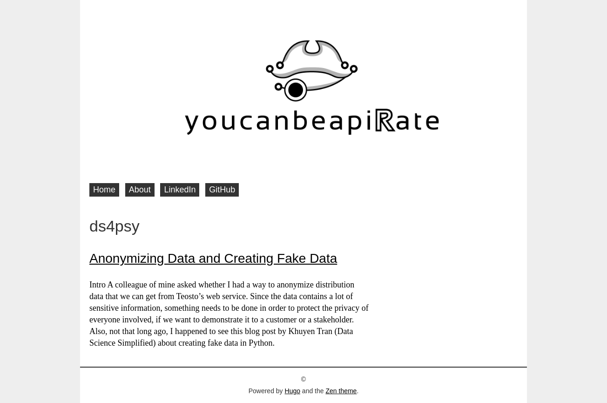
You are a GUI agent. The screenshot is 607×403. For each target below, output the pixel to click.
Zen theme (341, 391)
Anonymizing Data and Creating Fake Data (213, 258)
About (140, 189)
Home (104, 189)
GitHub (222, 189)
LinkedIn (180, 189)
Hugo (292, 391)
